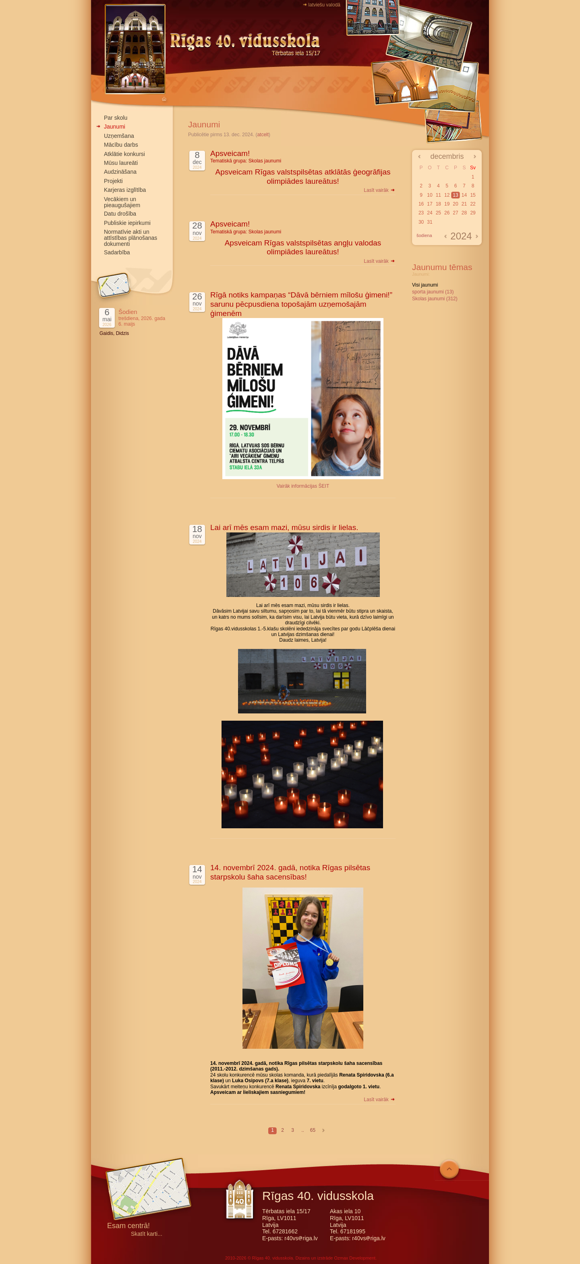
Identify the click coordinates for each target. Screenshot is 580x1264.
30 (421, 222)
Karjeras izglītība (125, 190)
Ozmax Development (354, 1258)
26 (447, 213)
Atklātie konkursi (124, 154)
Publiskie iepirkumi (127, 223)
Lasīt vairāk (380, 190)
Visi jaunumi (425, 285)
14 (464, 195)
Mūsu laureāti (121, 163)
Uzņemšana (119, 136)
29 (472, 213)
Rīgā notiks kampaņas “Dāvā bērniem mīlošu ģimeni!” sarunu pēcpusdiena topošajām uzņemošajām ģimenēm (301, 304)
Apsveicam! (230, 153)
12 (447, 195)
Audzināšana (120, 171)
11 (438, 195)
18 (438, 204)
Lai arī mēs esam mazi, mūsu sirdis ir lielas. (284, 527)
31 (429, 222)
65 (312, 1130)
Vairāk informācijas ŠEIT (303, 486)
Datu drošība (120, 213)
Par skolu (115, 117)
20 (455, 204)
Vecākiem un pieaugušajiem (122, 202)
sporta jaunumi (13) (433, 292)
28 (464, 213)
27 (455, 213)
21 (464, 204)
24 (429, 213)
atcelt (263, 134)
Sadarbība (117, 252)
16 (421, 204)
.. (302, 1130)
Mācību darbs (121, 144)
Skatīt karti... (146, 1234)
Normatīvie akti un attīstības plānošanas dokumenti (130, 238)
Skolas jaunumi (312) (435, 298)
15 (472, 195)
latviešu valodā (324, 5)
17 (429, 204)
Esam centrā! (128, 1226)
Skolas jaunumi (265, 161)
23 (421, 213)
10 (429, 195)
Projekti (113, 181)
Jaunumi (114, 126)
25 (438, 213)
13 (455, 195)
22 (472, 204)
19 (447, 204)
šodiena (424, 235)
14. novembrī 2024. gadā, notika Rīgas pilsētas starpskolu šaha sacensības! (290, 872)
